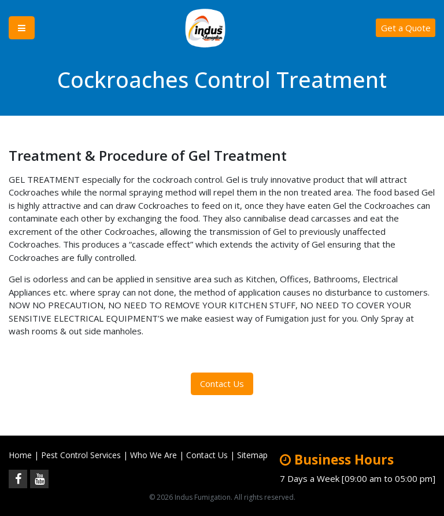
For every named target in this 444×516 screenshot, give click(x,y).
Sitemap (252, 454)
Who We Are (153, 454)
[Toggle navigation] (22, 27)
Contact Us (222, 383)
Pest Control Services (81, 454)
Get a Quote (406, 28)
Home (20, 454)
